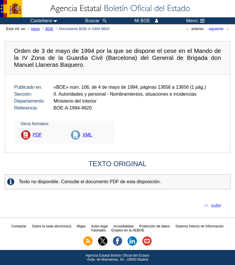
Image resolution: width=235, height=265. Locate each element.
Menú (195, 20)
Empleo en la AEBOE (127, 230)
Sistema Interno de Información (199, 226)
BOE (49, 29)
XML (87, 134)
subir (216, 205)
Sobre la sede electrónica (51, 226)
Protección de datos (154, 226)
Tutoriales (98, 230)
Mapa (81, 226)
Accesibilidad (123, 226)
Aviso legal (99, 226)
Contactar (18, 226)
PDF (37, 134)
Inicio (35, 29)
